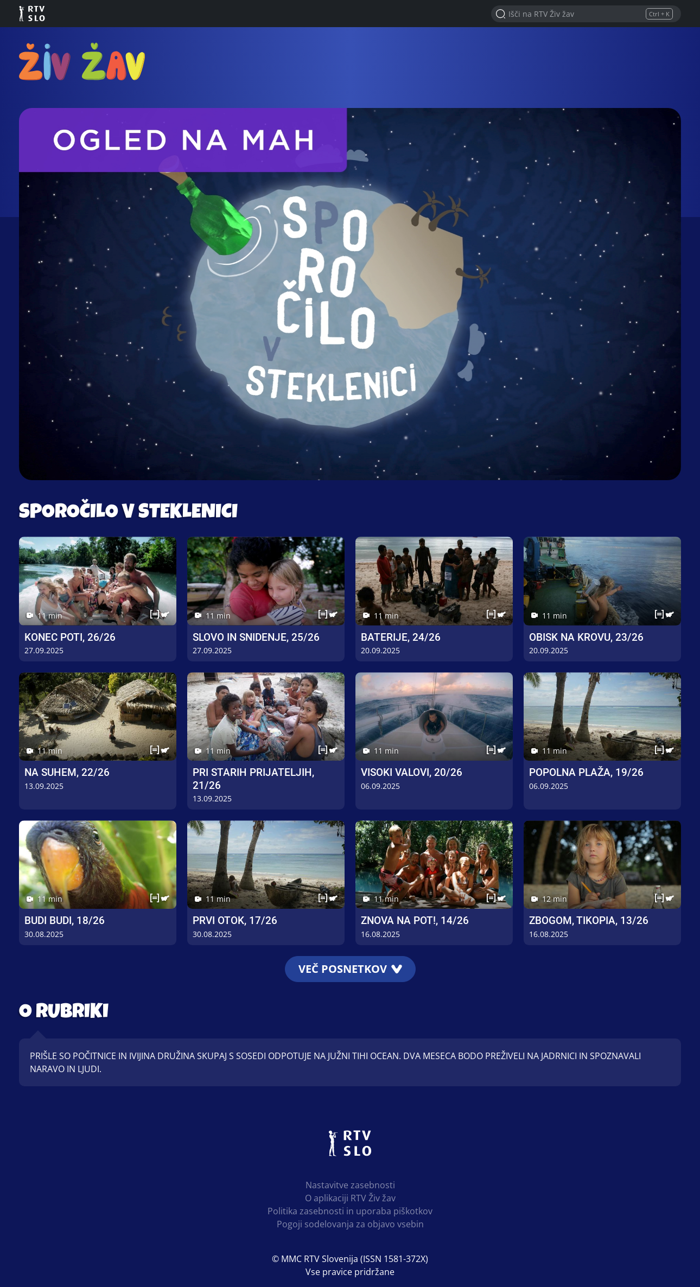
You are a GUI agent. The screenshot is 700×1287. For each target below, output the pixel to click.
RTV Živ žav (82, 61)
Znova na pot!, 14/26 (415, 920)
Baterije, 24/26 (401, 637)
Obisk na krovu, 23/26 (586, 637)
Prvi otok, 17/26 (235, 920)
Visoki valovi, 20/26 (411, 772)
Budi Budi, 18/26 (64, 920)
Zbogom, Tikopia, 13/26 (588, 920)
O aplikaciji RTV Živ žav (350, 1198)
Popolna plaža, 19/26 (586, 772)
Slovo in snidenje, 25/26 (256, 637)
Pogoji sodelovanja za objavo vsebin (350, 1224)
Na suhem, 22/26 (67, 772)
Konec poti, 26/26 (70, 637)
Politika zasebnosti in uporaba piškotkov (350, 1211)
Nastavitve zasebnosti (350, 1185)
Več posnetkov (350, 968)
